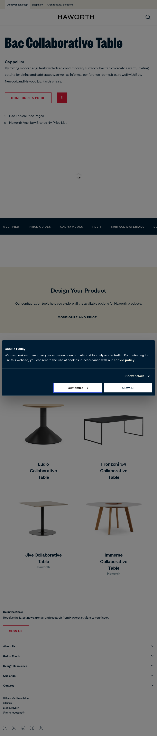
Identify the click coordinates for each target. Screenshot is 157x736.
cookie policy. (124, 360)
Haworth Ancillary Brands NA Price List (38, 122)
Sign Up (16, 631)
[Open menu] (6, 17)
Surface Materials (128, 226)
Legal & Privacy (11, 707)
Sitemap (7, 702)
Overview (11, 226)
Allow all (127, 388)
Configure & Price (28, 98)
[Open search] (148, 17)
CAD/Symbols (71, 226)
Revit (97, 226)
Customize (78, 388)
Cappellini (14, 61)
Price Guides (40, 226)
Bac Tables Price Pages (26, 115)
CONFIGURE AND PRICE (77, 317)
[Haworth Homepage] (76, 17)
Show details (135, 375)
